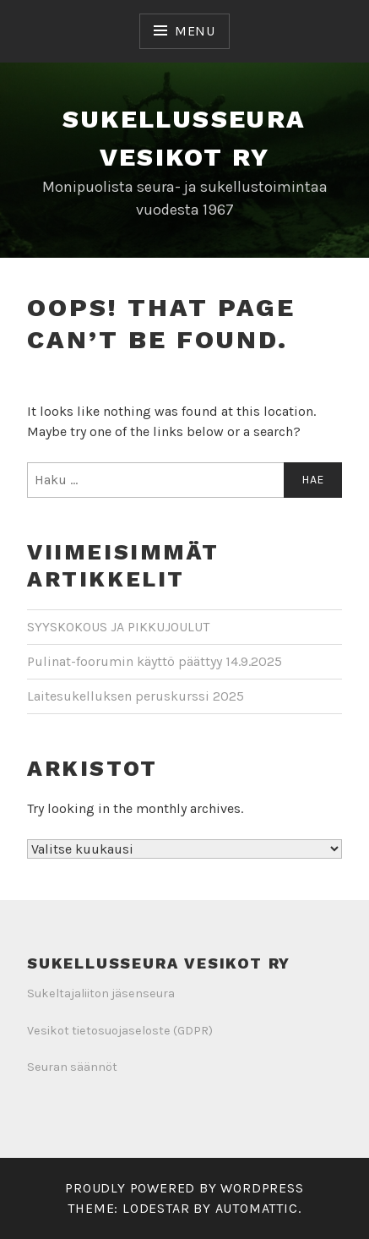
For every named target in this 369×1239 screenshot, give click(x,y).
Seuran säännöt (72, 1067)
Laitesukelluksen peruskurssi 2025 (135, 696)
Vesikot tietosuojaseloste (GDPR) (120, 1030)
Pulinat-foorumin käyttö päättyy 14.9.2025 (154, 661)
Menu (195, 31)
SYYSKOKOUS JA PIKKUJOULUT (118, 627)
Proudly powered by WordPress (184, 1188)
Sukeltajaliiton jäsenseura (101, 993)
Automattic (256, 1208)
